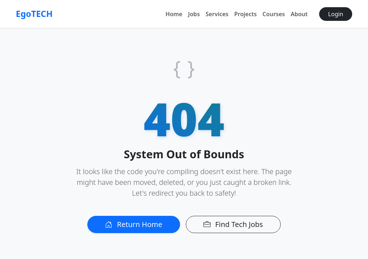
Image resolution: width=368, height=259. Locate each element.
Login (335, 14)
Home (174, 14)
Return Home (133, 224)
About (299, 14)
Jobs (194, 14)
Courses (273, 14)
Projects (245, 14)
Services (217, 14)
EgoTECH (34, 13)
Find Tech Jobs (233, 224)
